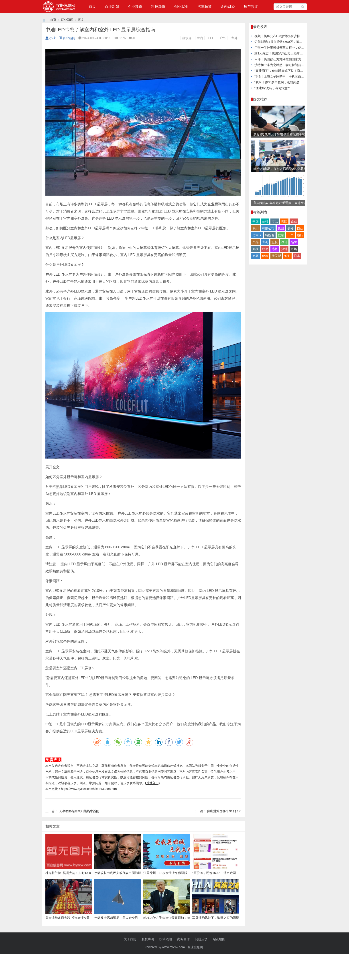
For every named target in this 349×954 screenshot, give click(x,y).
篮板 (275, 242)
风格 (255, 249)
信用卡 (257, 235)
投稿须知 (165, 939)
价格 (265, 256)
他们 (287, 256)
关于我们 (130, 939)
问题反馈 (201, 939)
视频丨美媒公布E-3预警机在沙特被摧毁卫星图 (286, 36)
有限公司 (268, 228)
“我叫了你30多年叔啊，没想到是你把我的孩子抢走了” (291, 82)
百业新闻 (112, 6)
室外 (234, 38)
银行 (300, 235)
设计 (284, 242)
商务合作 (183, 939)
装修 (290, 228)
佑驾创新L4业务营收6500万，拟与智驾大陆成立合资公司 (293, 42)
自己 (300, 228)
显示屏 (186, 38)
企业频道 (135, 6)
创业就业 (181, 6)
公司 (265, 221)
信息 (281, 235)
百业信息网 (195, 947)
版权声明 (148, 939)
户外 (223, 38)
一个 (290, 235)
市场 (294, 249)
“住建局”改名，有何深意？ (272, 88)
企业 (294, 221)
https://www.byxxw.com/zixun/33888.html (89, 789)
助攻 (265, 249)
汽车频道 (204, 6)
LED (211, 38)
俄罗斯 (276, 256)
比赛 (255, 256)
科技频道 (158, 6)
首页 (92, 6)
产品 (255, 242)
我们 (255, 228)
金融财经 (228, 6)
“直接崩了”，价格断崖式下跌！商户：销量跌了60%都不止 (294, 70)
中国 (255, 221)
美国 (284, 221)
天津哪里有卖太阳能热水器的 (79, 811)
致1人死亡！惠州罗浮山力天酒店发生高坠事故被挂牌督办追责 (297, 53)
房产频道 (251, 6)
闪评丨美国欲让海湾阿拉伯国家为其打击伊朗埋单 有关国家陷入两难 (301, 59)
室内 (200, 38)
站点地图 (219, 939)
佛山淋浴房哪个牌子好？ (224, 811)
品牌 (294, 242)
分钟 (284, 249)
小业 (50, 38)
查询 (265, 242)
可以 (275, 221)
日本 (297, 256)
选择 (275, 249)
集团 (281, 228)
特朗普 (269, 235)
